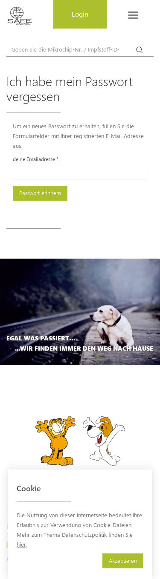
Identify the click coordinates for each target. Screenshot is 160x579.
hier (21, 544)
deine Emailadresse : (36, 159)
